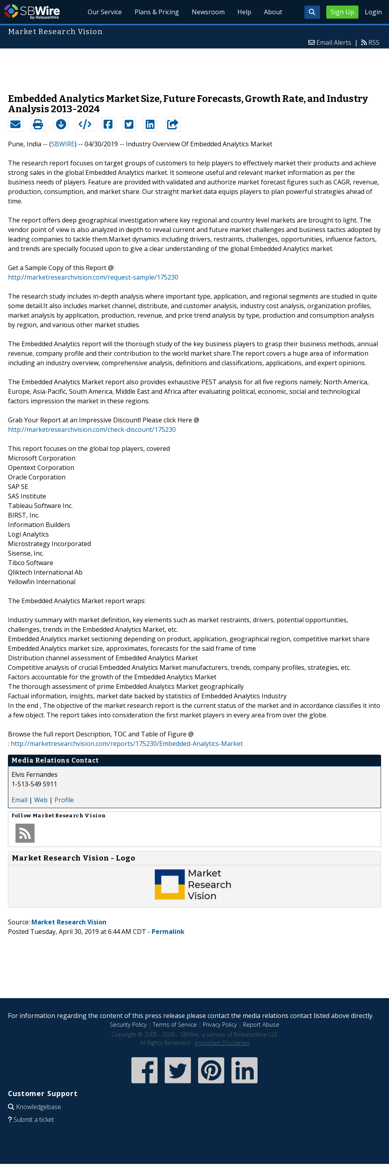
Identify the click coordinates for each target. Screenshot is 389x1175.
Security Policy (128, 1024)
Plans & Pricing (157, 12)
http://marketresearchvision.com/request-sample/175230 (93, 277)
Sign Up (342, 12)
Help (244, 12)
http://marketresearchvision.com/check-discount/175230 (92, 429)
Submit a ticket (33, 1119)
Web (41, 799)
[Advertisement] (194, 67)
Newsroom (208, 12)
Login (373, 12)
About (273, 12)
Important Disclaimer (222, 1043)
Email (19, 799)
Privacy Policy (220, 1024)
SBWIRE (63, 144)
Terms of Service (175, 1024)
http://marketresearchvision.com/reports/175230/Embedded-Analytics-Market (127, 743)
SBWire (32, 11)
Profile (64, 799)
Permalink (168, 931)
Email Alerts (333, 42)
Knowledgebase (38, 1106)
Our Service (105, 12)
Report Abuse (261, 1024)
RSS (373, 42)
